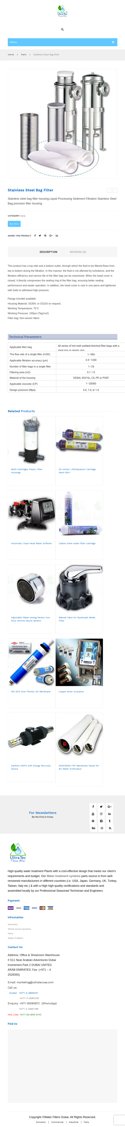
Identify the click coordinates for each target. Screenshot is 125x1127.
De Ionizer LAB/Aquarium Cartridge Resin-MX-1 (77, 471)
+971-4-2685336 (26, 998)
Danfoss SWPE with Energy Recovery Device (31, 767)
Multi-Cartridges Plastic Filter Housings (26, 471)
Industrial (73, 1122)
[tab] (48, 251)
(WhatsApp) (38, 1003)
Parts (23, 54)
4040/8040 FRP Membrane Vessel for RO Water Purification (79, 767)
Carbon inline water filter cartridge (77, 543)
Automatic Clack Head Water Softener (109, 191)
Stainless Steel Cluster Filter (115, 191)
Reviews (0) (78, 252)
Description (48, 252)
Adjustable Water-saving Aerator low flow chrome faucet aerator (30, 619)
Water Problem (15, 938)
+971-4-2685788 (28, 1008)
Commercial (57, 1122)
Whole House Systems (19, 929)
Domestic (13, 924)
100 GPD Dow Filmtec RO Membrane (31, 691)
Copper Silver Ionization (71, 691)
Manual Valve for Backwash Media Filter (77, 619)
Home (11, 54)
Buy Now (14, 224)
